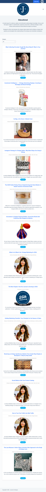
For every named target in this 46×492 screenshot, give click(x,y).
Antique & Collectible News (20, 87)
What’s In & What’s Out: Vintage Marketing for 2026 (23, 252)
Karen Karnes (22, 189)
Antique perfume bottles (20, 220)
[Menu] (43, 9)
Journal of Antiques (25, 289)
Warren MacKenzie (33, 189)
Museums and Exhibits (25, 451)
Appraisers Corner (20, 121)
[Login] (42, 1)
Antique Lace (14, 451)
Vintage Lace (31, 451)
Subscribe (36, 1)
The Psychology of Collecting (27, 51)
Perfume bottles (37, 220)
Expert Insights (33, 121)
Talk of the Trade (34, 154)
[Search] (31, 1)
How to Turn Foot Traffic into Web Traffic (23, 413)
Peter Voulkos (27, 189)
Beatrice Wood (12, 189)
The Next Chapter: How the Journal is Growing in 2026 (23, 286)
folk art (37, 121)
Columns (15, 51)
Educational (19, 51)
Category (4, 39)
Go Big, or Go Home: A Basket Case (23, 119)
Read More (23, 77)
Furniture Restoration (32, 358)
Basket (25, 121)
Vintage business (35, 415)
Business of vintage (11, 415)
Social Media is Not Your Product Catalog (23, 380)
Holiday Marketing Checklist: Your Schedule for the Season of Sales (23, 318)
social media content (29, 383)
